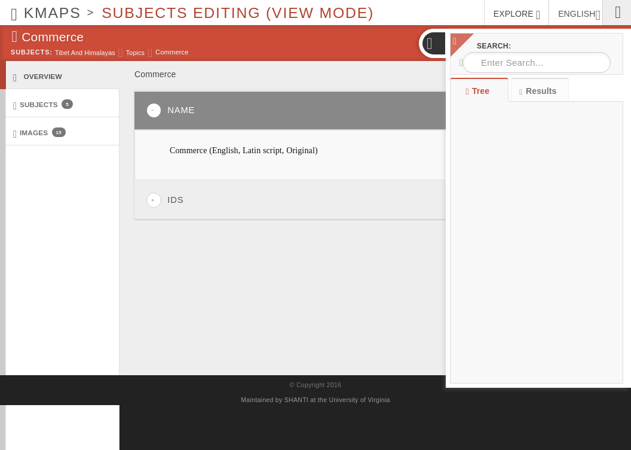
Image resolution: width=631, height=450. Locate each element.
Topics (135, 52)
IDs (164, 200)
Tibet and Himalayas (85, 52)
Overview (37, 76)
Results (537, 91)
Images (39, 133)
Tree (478, 91)
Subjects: (32, 52)
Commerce (172, 52)
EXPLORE (517, 15)
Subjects (43, 105)
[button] (433, 43)
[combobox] (536, 62)
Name (170, 110)
